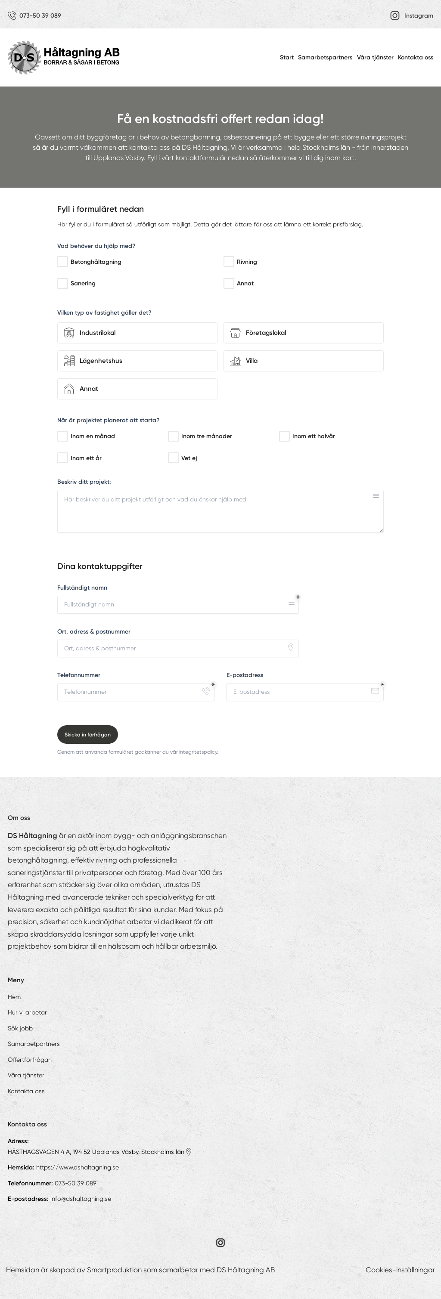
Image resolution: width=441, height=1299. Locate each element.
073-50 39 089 (75, 1183)
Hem (14, 996)
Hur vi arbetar (27, 1012)
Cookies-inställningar (400, 1270)
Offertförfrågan (30, 1059)
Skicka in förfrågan (88, 734)
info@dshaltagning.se (80, 1198)
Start (287, 57)
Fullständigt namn (82, 587)
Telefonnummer (78, 675)
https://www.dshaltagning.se (77, 1167)
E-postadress (245, 675)
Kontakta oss (415, 57)
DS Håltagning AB (246, 1270)
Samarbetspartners (325, 57)
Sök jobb (20, 1028)
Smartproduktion (114, 1270)
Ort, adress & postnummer (93, 631)
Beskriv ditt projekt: (84, 482)
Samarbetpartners (34, 1043)
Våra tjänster (375, 57)
